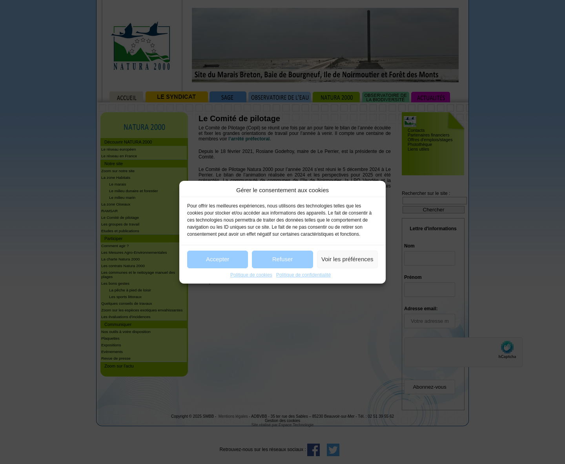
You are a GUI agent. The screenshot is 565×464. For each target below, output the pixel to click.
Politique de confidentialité (303, 275)
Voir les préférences (347, 259)
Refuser (282, 259)
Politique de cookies (251, 275)
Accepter (217, 259)
